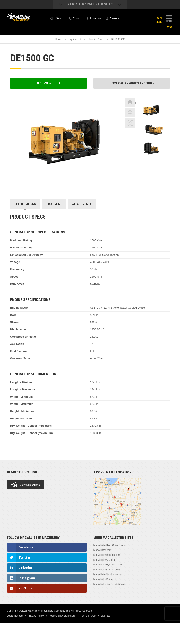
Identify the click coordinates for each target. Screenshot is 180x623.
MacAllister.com (102, 550)
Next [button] (158, 162)
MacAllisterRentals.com (106, 554)
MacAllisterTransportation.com (110, 584)
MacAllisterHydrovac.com (108, 564)
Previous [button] (152, 97)
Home (58, 39)
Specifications (25, 204)
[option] (152, 110)
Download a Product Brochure (131, 83)
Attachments (82, 204)
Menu (169, 18)
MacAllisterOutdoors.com (107, 574)
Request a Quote (48, 83)
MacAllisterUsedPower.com (109, 545)
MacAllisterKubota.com (106, 569)
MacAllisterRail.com (104, 579)
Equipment (75, 39)
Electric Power (96, 39)
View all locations (25, 484)
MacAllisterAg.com (104, 559)
